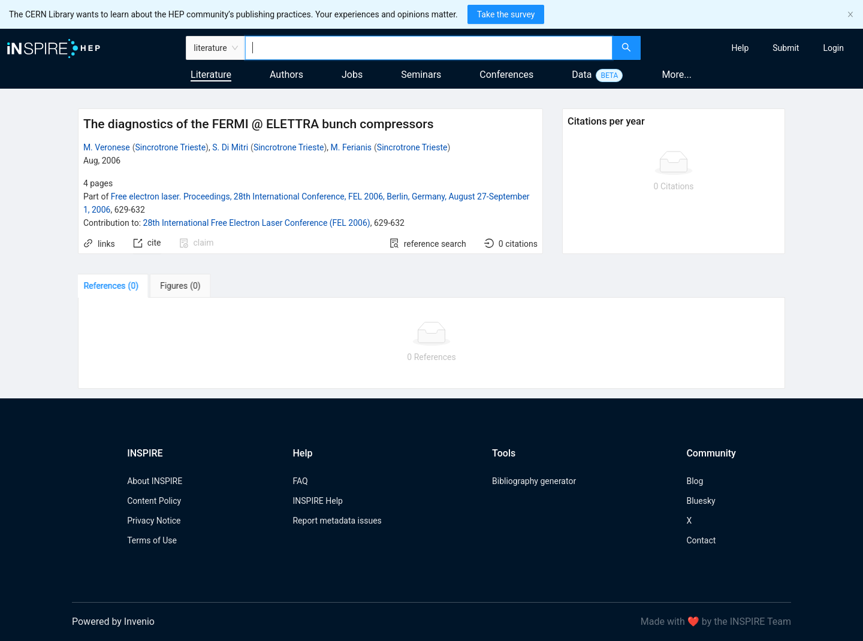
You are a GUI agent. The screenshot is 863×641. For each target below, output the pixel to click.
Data (582, 74)
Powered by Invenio (113, 621)
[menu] (753, 48)
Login (833, 48)
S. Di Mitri (230, 147)
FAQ (299, 481)
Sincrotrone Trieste (170, 147)
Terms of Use (152, 540)
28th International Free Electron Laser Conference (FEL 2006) (256, 223)
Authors (286, 74)
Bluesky (700, 501)
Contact (701, 540)
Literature (211, 74)
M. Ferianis (351, 147)
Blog (694, 481)
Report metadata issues (336, 520)
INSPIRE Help (317, 501)
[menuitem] (740, 48)
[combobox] (428, 48)
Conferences (506, 74)
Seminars (421, 74)
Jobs (352, 74)
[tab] (115, 285)
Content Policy (154, 501)
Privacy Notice (153, 520)
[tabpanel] (431, 343)
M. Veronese (106, 147)
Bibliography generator (534, 481)
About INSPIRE (154, 481)
